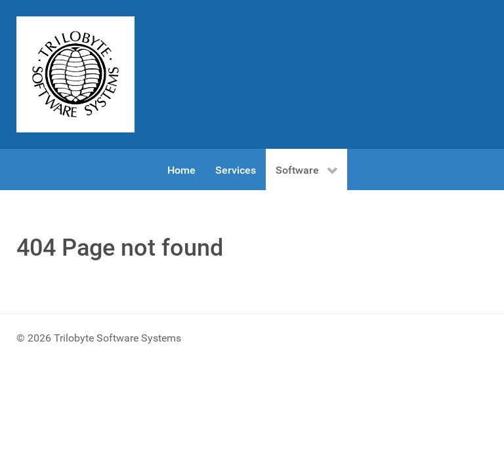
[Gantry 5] (75, 74)
